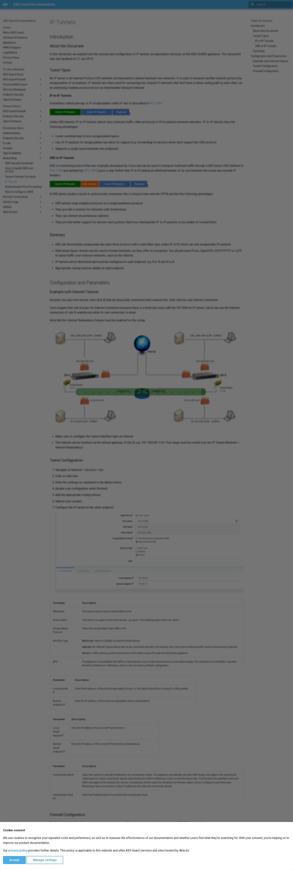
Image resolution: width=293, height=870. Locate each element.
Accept (14, 860)
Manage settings (45, 860)
